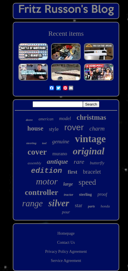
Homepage (66, 233)
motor (47, 181)
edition (46, 171)
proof (102, 194)
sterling (85, 194)
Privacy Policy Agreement (66, 251)
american (45, 119)
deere (29, 119)
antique (57, 161)
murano (60, 153)
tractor (68, 195)
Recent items (66, 33)
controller (41, 192)
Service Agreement (66, 261)
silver (58, 203)
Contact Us (66, 242)
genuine (60, 141)
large (68, 184)
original (88, 151)
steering (31, 143)
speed (87, 182)
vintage (90, 138)
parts (91, 206)
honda (105, 206)
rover (74, 127)
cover (37, 151)
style (54, 129)
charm (97, 128)
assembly (34, 163)
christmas (91, 117)
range (32, 203)
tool (44, 143)
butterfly (97, 163)
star (78, 205)
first (72, 172)
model (65, 118)
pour (66, 212)
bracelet (92, 172)
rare (79, 161)
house (35, 128)
